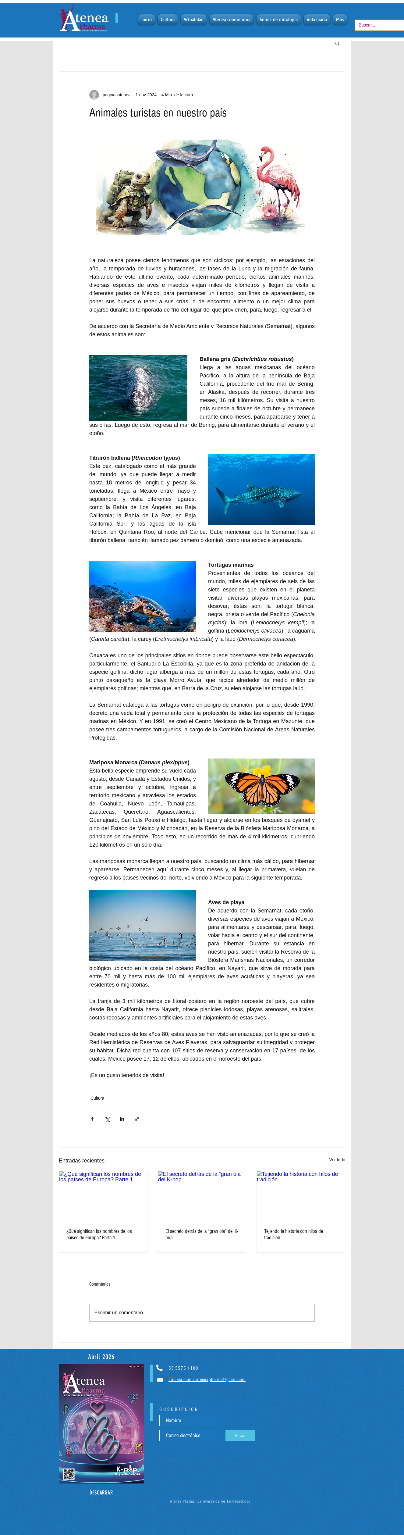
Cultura (97, 1098)
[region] (101, 1423)
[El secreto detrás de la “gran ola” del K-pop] (202, 1196)
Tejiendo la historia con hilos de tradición (293, 1234)
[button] (337, 43)
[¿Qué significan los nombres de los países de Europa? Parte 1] (103, 1196)
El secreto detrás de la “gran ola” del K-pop (201, 1234)
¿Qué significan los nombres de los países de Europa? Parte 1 (99, 1234)
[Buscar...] (377, 25)
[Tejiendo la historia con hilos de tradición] (301, 1196)
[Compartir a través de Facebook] (92, 1119)
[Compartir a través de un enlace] (137, 1119)
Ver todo (337, 1159)
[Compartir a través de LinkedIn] (122, 1119)
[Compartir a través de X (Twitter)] (107, 1119)
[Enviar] (240, 1435)
